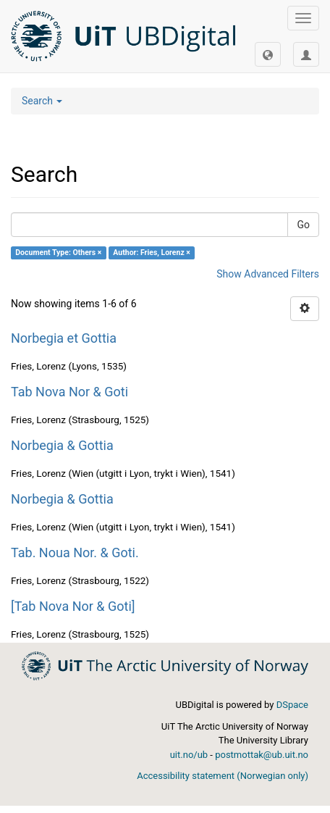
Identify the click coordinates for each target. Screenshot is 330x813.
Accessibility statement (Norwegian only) (222, 775)
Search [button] (42, 101)
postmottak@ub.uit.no (261, 754)
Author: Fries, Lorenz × (151, 252)
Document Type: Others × (58, 252)
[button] (268, 54)
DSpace (292, 704)
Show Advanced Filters (267, 274)
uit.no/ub (189, 754)
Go (303, 224)
